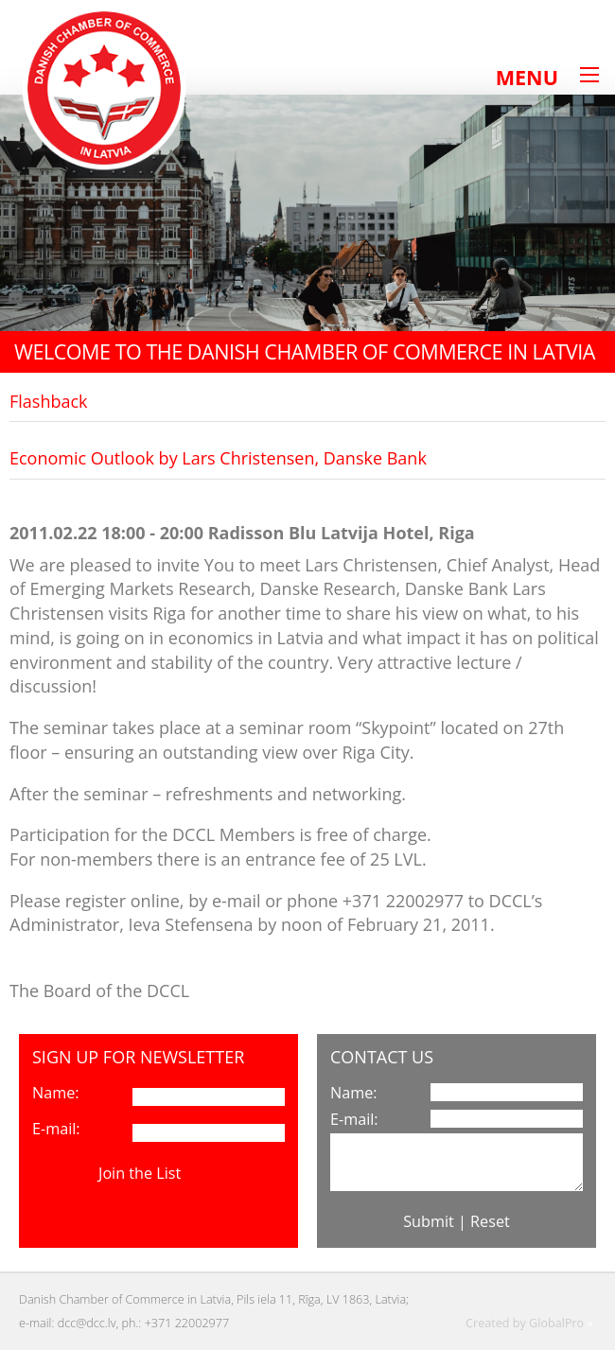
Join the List (139, 1173)
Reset (490, 1221)
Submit (428, 1221)
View (202, 1173)
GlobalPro (556, 1323)
